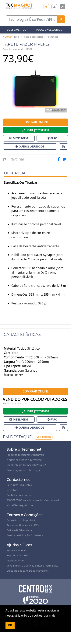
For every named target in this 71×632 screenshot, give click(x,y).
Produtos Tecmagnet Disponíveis (25, 454)
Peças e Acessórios (50, 29)
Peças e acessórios (33, 36)
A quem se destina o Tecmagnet (24, 460)
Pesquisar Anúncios (18, 550)
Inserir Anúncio (15, 560)
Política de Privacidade (19, 530)
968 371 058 (33, 500)
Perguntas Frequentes (19, 485)
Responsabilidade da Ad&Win (23, 525)
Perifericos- (53, 36)
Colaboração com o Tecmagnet (24, 470)
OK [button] (10, 625)
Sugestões (12, 490)
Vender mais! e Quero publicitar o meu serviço (32, 565)
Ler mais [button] (49, 615)
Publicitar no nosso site (20, 495)
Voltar (7, 36)
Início (16, 36)
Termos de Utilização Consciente (25, 535)
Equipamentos (17, 29)
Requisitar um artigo (18, 555)
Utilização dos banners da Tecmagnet (27, 570)
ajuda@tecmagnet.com (20, 505)
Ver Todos (44, 437)
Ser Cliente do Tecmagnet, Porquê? (26, 465)
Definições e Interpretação (21, 520)
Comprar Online (35, 122)
